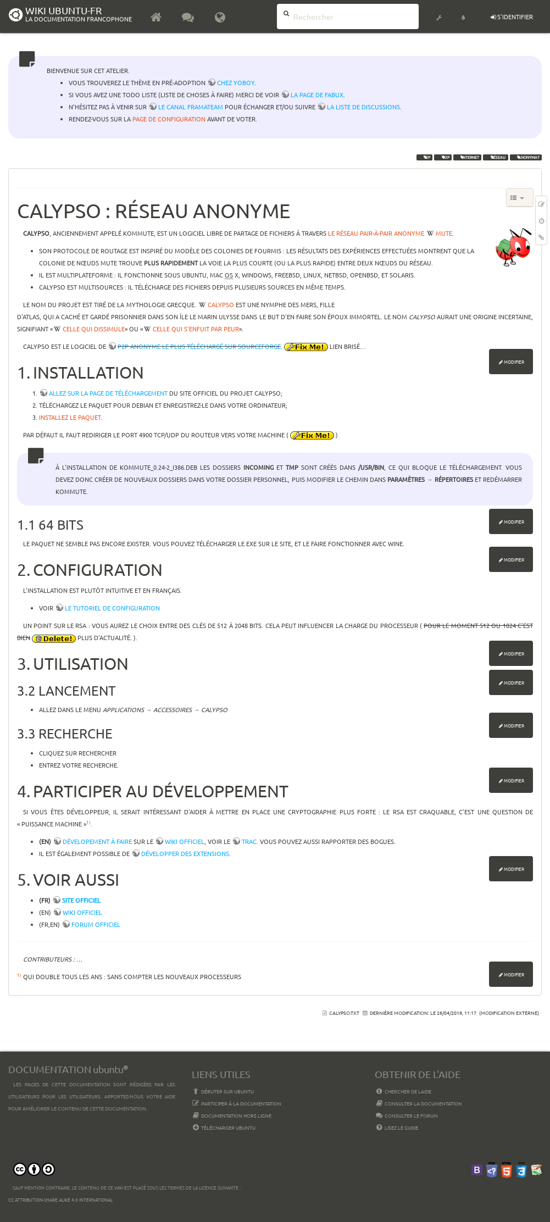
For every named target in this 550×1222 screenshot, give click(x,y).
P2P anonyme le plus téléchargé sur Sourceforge (199, 346)
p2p (443, 157)
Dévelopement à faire (97, 841)
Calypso (221, 304)
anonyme (409, 233)
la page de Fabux (317, 94)
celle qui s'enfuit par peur (196, 328)
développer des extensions (185, 853)
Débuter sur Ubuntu (223, 1091)
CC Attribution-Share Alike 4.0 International (60, 1199)
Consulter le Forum (406, 1115)
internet (467, 157)
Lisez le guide (396, 1127)
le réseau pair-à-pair (360, 233)
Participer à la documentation (237, 1103)
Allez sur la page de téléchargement (108, 392)
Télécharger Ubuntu (224, 1127)
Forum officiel (95, 924)
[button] (439, 11)
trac (249, 841)
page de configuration (168, 118)
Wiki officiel (82, 912)
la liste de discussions (363, 106)
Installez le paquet (70, 417)
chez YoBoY (235, 82)
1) (88, 822)
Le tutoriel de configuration (112, 607)
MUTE (444, 233)
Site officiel (81, 900)
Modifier (514, 361)
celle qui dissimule (94, 328)
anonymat (526, 157)
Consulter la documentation (418, 1103)
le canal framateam (190, 106)
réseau (495, 157)
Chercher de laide (403, 1091)
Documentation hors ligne (232, 1115)
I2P (424, 157)
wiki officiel (184, 841)
